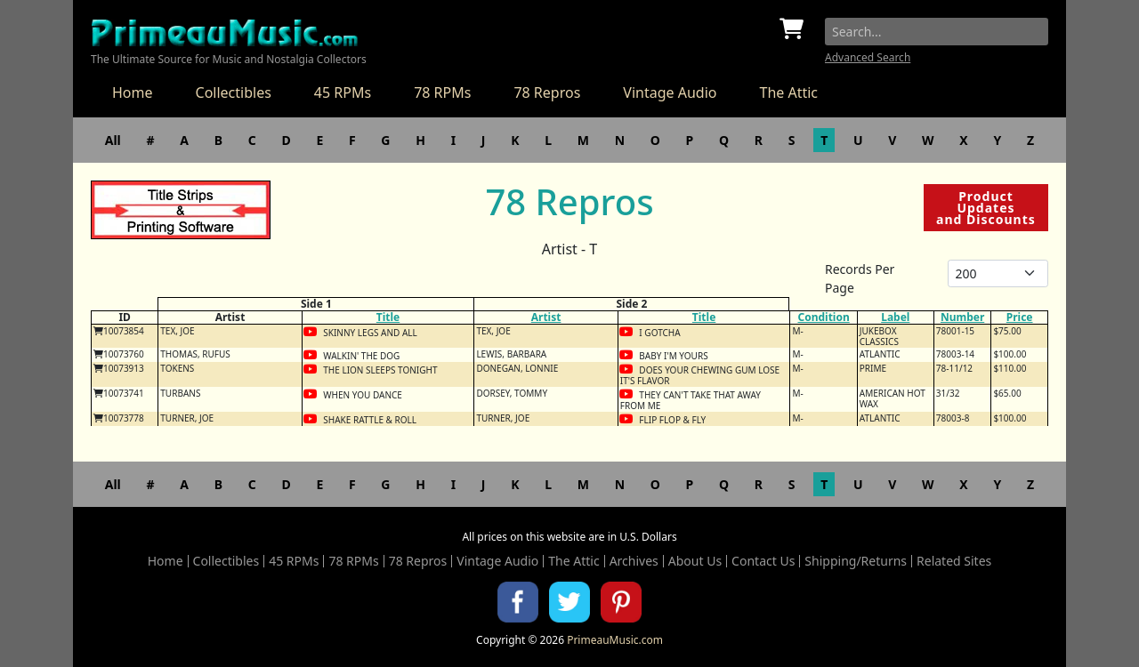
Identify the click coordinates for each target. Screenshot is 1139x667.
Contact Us (763, 561)
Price (1019, 317)
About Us (695, 561)
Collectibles (233, 92)
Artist (546, 317)
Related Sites (954, 561)
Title (388, 317)
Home (132, 92)
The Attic (788, 92)
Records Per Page (859, 278)
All (113, 140)
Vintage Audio (669, 92)
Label (895, 317)
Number (962, 317)
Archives (634, 561)
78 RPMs (442, 92)
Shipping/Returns (855, 561)
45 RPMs (342, 92)
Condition (823, 317)
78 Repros (546, 92)
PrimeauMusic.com (615, 639)
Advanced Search (867, 57)
